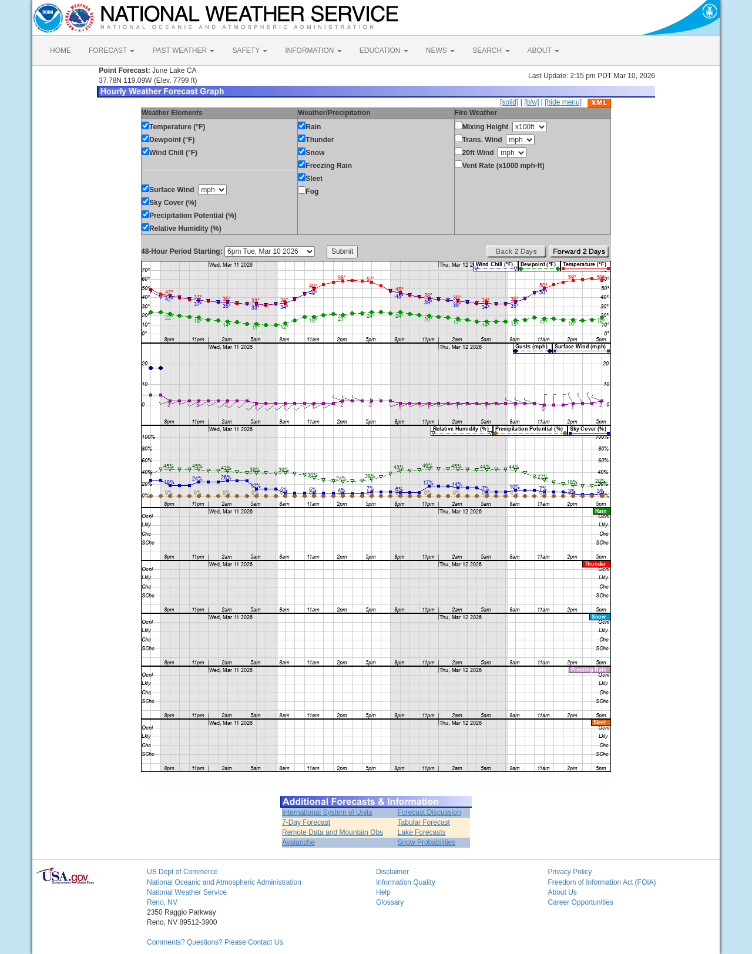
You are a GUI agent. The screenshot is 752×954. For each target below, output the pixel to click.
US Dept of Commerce (182, 872)
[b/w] (531, 102)
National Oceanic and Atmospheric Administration (224, 882)
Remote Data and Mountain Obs (332, 832)
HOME (60, 50)
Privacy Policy (570, 872)
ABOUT (543, 50)
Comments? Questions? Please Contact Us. (216, 942)
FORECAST (112, 50)
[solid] (509, 102)
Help (383, 892)
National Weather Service (187, 892)
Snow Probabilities (427, 842)
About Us (562, 892)
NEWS (440, 50)
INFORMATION (313, 50)
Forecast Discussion (429, 812)
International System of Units (327, 812)
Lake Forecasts (422, 832)
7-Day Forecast (306, 822)
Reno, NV (162, 902)
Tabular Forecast (424, 822)
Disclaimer (392, 872)
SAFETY (249, 50)
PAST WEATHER (183, 50)
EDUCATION (384, 50)
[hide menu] (563, 102)
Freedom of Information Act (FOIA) (602, 882)
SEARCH (490, 50)
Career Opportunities (580, 902)
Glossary (390, 902)
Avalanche (298, 842)
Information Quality (405, 882)
